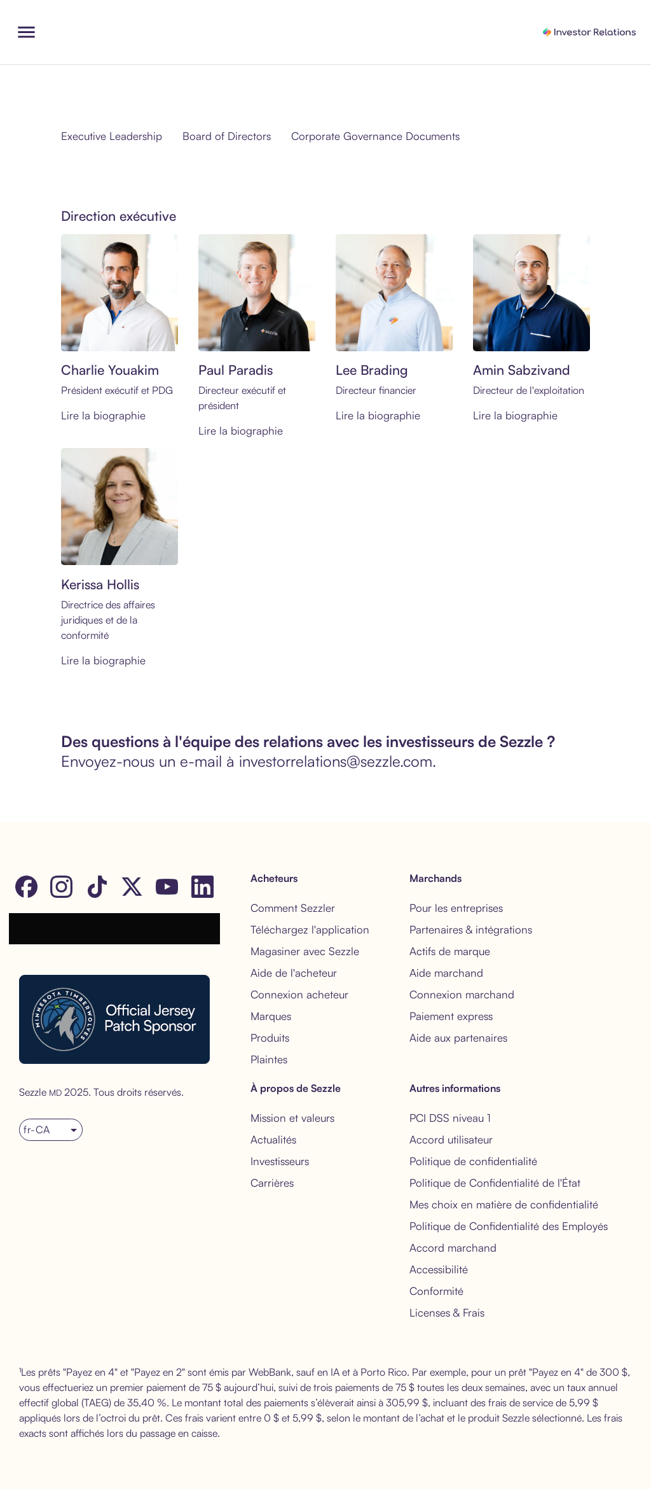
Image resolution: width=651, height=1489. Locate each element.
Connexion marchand (461, 994)
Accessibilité (438, 1269)
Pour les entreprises (456, 907)
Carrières (272, 1182)
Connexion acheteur (299, 994)
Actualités (273, 1139)
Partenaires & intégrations (470, 929)
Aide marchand (446, 972)
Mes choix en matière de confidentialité (503, 1204)
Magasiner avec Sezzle (304, 951)
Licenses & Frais (446, 1312)
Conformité (436, 1290)
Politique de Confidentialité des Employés (508, 1226)
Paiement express (451, 1016)
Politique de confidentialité (473, 1161)
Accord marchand (453, 1247)
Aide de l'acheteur (293, 972)
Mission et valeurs (292, 1117)
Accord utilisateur (451, 1139)
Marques (270, 1016)
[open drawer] (26, 32)
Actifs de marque (449, 951)
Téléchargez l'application (309, 929)
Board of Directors (226, 136)
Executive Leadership (111, 136)
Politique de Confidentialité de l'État (494, 1182)
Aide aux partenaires (458, 1037)
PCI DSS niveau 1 (450, 1117)
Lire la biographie (103, 415)
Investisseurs (279, 1161)
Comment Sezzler (292, 907)
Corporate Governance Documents (375, 136)
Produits (269, 1037)
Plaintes (268, 1059)
